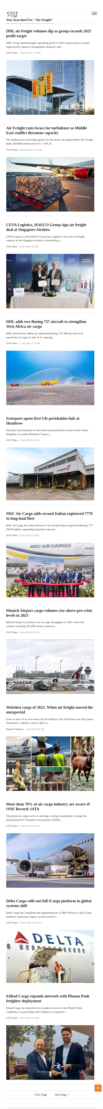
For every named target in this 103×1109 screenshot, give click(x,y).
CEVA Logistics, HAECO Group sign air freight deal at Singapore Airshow (46, 227)
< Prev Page (40, 1094)
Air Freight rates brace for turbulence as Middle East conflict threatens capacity (46, 130)
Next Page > (62, 1094)
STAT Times (12, 53)
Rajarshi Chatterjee (15, 729)
